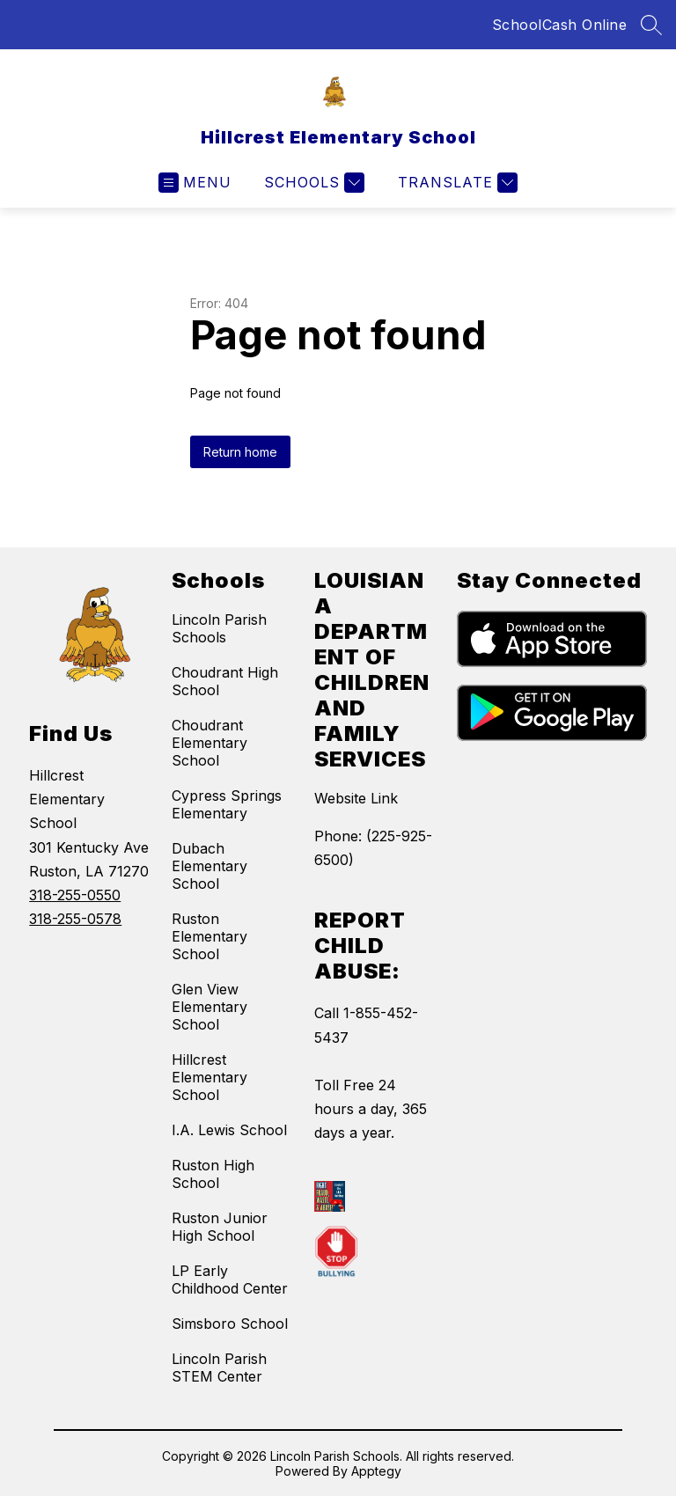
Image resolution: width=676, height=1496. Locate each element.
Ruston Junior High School (220, 1226)
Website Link (356, 798)
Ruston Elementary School (209, 936)
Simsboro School (230, 1323)
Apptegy (376, 1470)
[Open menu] (194, 183)
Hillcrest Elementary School (209, 1077)
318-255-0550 (75, 895)
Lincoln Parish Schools (219, 628)
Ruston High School (213, 1174)
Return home (240, 451)
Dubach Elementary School (209, 866)
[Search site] (651, 24)
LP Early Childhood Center (230, 1279)
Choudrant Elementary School (209, 742)
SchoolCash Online (560, 24)
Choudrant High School (225, 681)
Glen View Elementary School (209, 1006)
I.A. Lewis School (229, 1130)
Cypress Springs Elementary (227, 804)
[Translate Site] (455, 183)
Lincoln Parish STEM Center (219, 1367)
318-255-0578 (75, 919)
